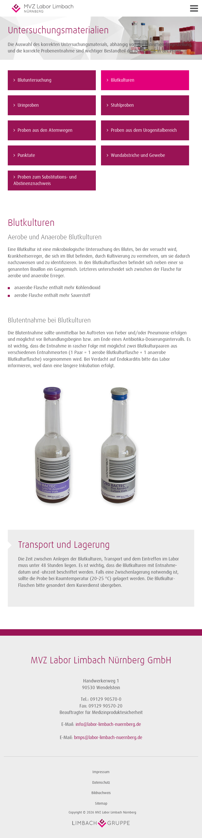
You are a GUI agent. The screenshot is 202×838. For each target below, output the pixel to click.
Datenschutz (101, 782)
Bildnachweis (101, 793)
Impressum (101, 772)
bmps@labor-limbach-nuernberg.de (108, 737)
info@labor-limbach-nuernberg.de (108, 724)
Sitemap (101, 803)
